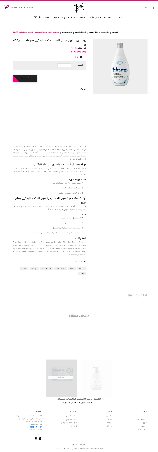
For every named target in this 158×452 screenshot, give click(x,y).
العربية (74, 445)
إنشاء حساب (15, 8)
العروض (83, 18)
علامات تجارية (109, 18)
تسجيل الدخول (28, 8)
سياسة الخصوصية (69, 416)
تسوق (56, 18)
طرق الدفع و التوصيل (69, 423)
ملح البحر (34, 268)
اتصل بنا (45, 18)
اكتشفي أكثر (96, 18)
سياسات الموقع (70, 18)
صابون (71, 268)
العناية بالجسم (80, 32)
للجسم (82, 273)
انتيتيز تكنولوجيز (60, 449)
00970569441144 (34, 427)
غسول (24, 268)
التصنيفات (105, 32)
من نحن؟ (109, 416)
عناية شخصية (93, 32)
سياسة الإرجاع (71, 420)
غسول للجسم (67, 32)
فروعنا (110, 420)
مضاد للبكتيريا (47, 268)
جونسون (82, 268)
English (37, 17)
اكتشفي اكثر (143, 430)
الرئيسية (121, 18)
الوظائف (109, 423)
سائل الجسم (60, 268)
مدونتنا (109, 426)
